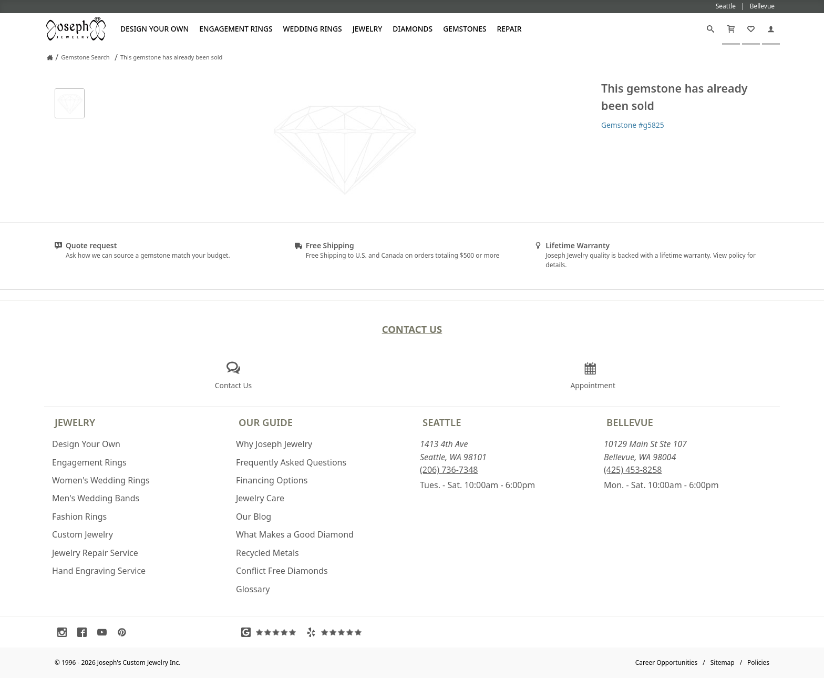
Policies (758, 662)
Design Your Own (154, 29)
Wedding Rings (312, 29)
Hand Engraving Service (99, 570)
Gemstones (464, 29)
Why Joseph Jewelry (274, 444)
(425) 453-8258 (633, 469)
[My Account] (771, 29)
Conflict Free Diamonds (282, 570)
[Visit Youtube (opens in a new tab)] (104, 632)
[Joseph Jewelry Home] (50, 57)
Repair (509, 29)
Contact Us (412, 329)
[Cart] (731, 29)
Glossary (253, 589)
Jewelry (368, 29)
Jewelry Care (260, 498)
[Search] (710, 29)
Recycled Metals (267, 553)
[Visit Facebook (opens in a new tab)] (84, 632)
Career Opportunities (666, 662)
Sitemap (722, 662)
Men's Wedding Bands (95, 498)
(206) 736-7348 (449, 469)
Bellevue (629, 422)
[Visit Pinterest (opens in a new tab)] (124, 632)
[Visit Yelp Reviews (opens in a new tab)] (336, 632)
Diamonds (412, 29)
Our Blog (253, 516)
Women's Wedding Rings (101, 480)
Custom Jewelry (82, 534)
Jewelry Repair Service (95, 553)
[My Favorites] (751, 29)
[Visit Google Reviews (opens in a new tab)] (271, 632)
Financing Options (271, 480)
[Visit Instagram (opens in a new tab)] (64, 632)
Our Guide (266, 422)
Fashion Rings (79, 516)
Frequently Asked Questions (291, 462)
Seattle (442, 422)
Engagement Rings (235, 29)
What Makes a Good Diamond (295, 534)
